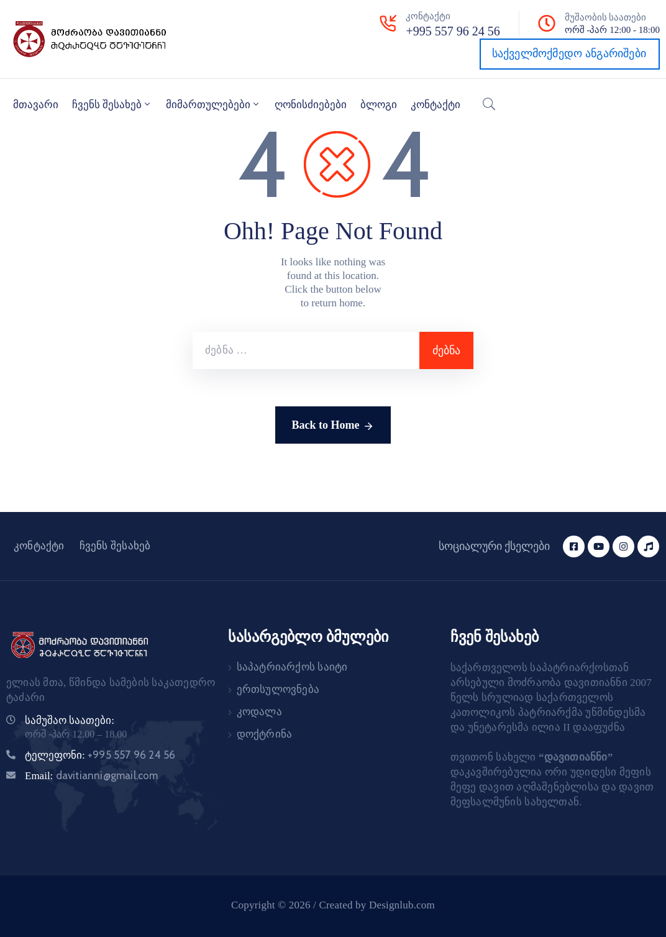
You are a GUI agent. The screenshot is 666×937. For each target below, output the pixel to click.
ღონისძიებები (311, 105)
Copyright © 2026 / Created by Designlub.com (333, 905)
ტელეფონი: (100, 755)
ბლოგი (378, 105)
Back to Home (333, 426)
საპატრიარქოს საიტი (292, 667)
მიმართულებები (213, 104)
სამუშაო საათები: (69, 720)
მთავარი (35, 105)
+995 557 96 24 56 (453, 31)
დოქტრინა (265, 734)
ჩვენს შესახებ (112, 104)
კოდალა (259, 712)
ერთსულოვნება (278, 689)
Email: (91, 776)
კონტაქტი (435, 105)
